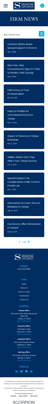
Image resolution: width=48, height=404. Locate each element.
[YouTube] (21, 371)
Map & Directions (24, 321)
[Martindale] (26, 371)
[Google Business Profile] (31, 371)
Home (24, 284)
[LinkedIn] (16, 371)
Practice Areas (24, 292)
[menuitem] (13, 396)
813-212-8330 (24, 268)
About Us (24, 288)
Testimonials (24, 296)
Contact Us (24, 299)
